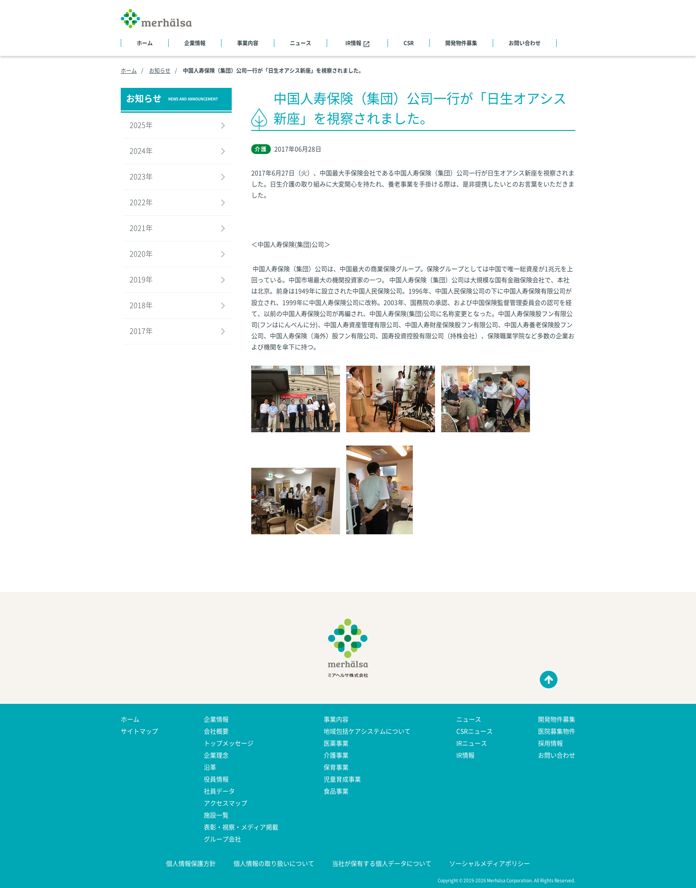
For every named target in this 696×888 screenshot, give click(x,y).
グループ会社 (222, 838)
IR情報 (357, 43)
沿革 (210, 766)
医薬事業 (336, 742)
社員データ (219, 790)
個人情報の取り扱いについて (273, 863)
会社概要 (216, 730)
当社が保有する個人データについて (381, 863)
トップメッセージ (228, 742)
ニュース (300, 43)
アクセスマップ (225, 802)
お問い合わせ (525, 43)
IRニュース (471, 742)
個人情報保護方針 (191, 863)
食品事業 (336, 790)
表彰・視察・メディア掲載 (241, 826)
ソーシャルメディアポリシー (489, 863)
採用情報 (550, 742)
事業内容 (247, 43)
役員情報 (216, 778)
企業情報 (195, 43)
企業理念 (216, 754)
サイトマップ (139, 730)
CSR (408, 43)
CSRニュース (474, 730)
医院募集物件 (556, 730)
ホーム (145, 43)
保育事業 (336, 766)
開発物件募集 (461, 43)
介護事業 (336, 754)
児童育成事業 (342, 778)
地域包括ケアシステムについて (367, 730)
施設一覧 (216, 814)
